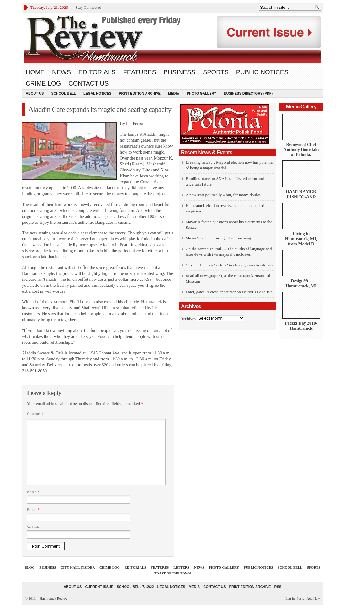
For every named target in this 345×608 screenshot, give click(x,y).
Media (173, 93)
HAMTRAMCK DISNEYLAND (301, 194)
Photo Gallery (201, 93)
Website (33, 527)
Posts (300, 598)
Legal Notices (97, 93)
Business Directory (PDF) (248, 93)
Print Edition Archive (140, 93)
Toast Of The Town (172, 573)
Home (35, 72)
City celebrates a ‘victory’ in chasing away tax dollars (229, 265)
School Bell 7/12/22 (135, 587)
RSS (277, 587)
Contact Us (88, 83)
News (61, 72)
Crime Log (43, 83)
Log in (290, 598)
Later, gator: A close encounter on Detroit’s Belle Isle (229, 292)
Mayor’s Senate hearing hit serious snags (219, 238)
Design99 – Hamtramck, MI (301, 283)
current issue (99, 587)
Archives (188, 318)
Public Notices (262, 72)
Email (33, 509)
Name (33, 492)
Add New (313, 598)
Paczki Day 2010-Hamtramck (301, 326)
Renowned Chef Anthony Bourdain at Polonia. (301, 149)
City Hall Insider (78, 567)
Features (139, 72)
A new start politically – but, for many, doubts (223, 194)
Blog (30, 567)
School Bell (63, 93)
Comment (35, 413)
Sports (216, 72)
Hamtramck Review (52, 598)
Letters (181, 567)
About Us (35, 93)
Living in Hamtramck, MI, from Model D (301, 239)
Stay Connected (88, 7)
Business (179, 72)
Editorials (97, 72)
